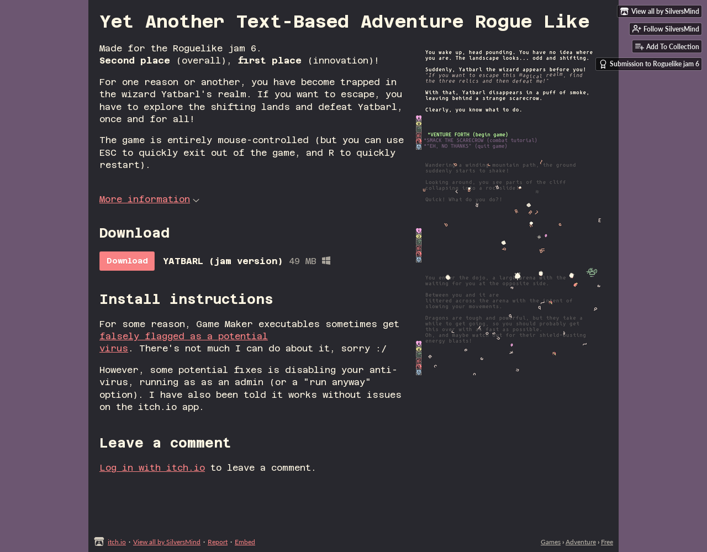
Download (127, 260)
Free (607, 542)
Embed (245, 542)
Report (218, 542)
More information (149, 199)
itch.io (117, 542)
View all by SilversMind (167, 542)
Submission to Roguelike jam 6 (649, 64)
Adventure (581, 542)
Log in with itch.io (152, 467)
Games (551, 542)
